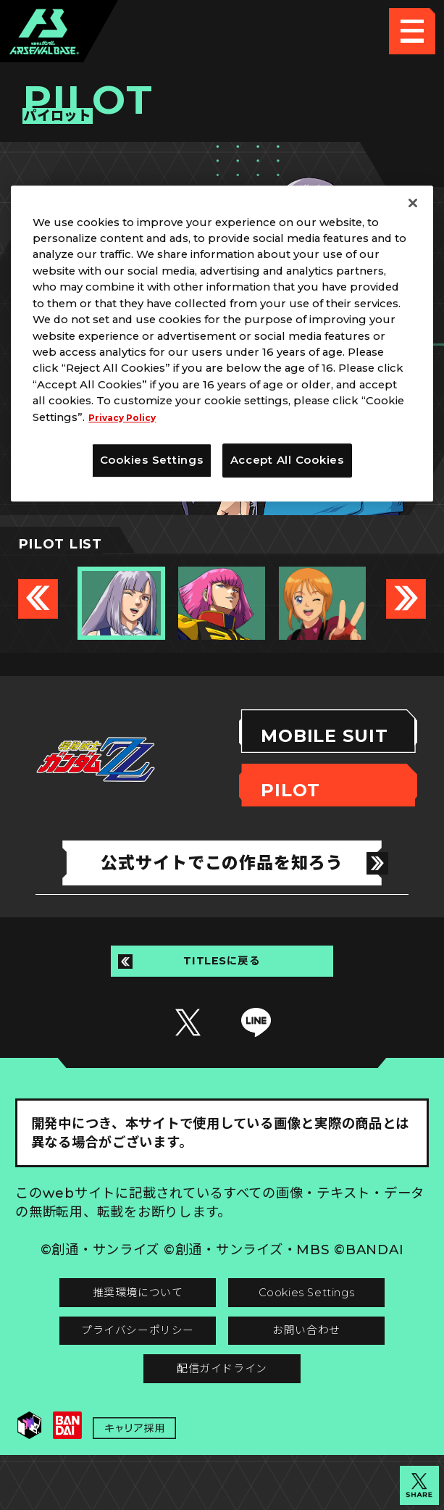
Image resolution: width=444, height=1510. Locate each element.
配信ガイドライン (222, 1411)
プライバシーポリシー (118, 1364)
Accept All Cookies (287, 460)
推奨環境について (118, 1317)
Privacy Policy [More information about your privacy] (128, 417)
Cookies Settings (326, 1317)
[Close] (413, 203)
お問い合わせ (325, 1364)
